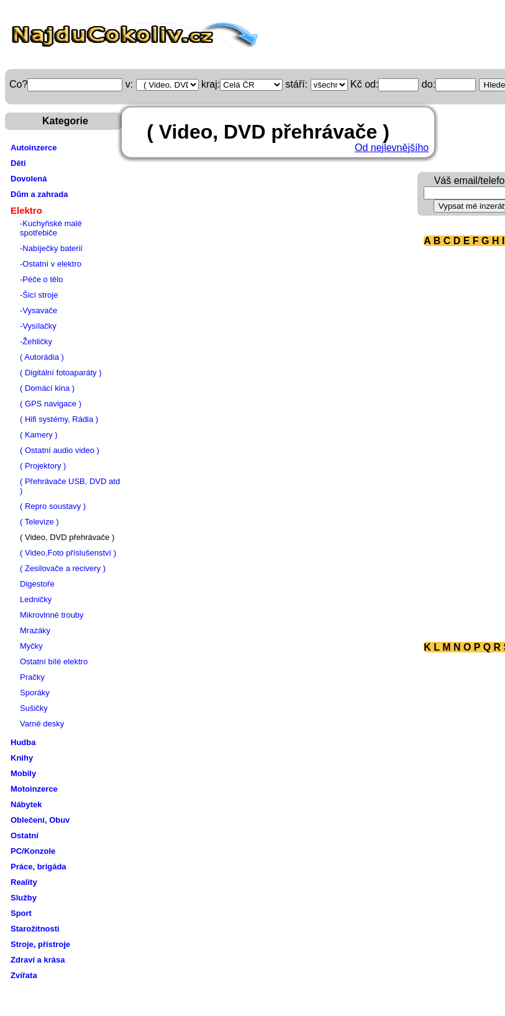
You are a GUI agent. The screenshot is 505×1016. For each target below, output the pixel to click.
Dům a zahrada (39, 194)
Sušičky (34, 708)
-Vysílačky (38, 326)
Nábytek (26, 804)
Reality (24, 882)
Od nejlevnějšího (392, 147)
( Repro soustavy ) (53, 506)
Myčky (31, 646)
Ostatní (25, 835)
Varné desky (42, 723)
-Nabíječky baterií (51, 248)
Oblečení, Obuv (40, 820)
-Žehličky (36, 341)
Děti (18, 163)
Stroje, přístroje (40, 944)
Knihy (22, 757)
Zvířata (24, 975)
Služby (24, 897)
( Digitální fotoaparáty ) (61, 372)
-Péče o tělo (41, 279)
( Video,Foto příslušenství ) (68, 552)
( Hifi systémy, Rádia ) (59, 419)
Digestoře (37, 583)
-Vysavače (38, 310)
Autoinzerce (34, 147)
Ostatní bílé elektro (54, 661)
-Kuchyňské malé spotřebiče (51, 228)
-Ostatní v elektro (50, 263)
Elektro (26, 210)
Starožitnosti (35, 928)
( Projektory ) (43, 465)
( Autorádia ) (42, 357)
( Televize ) (39, 521)
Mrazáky (35, 630)
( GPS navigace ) (50, 403)
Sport (21, 913)
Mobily (23, 773)
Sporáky (35, 692)
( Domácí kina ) (47, 388)
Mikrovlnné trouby (52, 615)
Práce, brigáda (38, 866)
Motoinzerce (34, 789)
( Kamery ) (39, 434)
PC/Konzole (33, 851)
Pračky (32, 677)
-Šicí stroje (39, 295)
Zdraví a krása (38, 959)
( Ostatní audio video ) (59, 450)
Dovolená (29, 178)
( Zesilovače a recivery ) (63, 568)
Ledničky (36, 599)
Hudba (23, 742)
